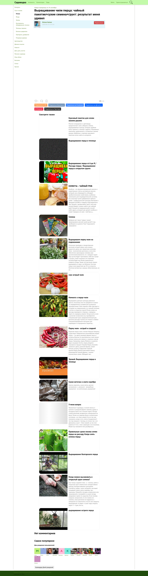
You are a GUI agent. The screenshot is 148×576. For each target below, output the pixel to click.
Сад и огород (18, 10)
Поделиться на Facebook (75, 105)
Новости (17, 47)
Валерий (86, 552)
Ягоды (17, 17)
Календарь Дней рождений (44, 567)
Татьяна (80, 552)
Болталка (17, 60)
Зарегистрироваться (122, 2)
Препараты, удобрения (22, 34)
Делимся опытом (19, 44)
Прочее (17, 67)
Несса (98, 552)
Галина (37, 560)
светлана (55, 552)
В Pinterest (38, 109)
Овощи (18, 14)
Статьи (16, 63)
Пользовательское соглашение (42, 572)
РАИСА (74, 552)
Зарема (68, 552)
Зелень (18, 20)
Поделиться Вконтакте (56, 105)
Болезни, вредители (21, 31)
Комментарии (40, 2)
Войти (112, 2)
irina (37, 552)
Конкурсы (17, 7)
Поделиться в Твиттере (52, 109)
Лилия (92, 552)
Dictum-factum (47, 22)
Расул (43, 552)
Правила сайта (18, 572)
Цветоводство (19, 41)
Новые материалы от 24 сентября (45, 7)
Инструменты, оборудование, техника (22, 24)
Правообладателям (27, 572)
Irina (49, 552)
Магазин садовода (20, 54)
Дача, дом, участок (20, 51)
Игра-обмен (18, 57)
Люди (47, 2)
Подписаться (99, 23)
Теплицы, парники (21, 28)
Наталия (62, 552)
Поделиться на (94, 105)
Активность (31, 2)
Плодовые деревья (21, 38)
